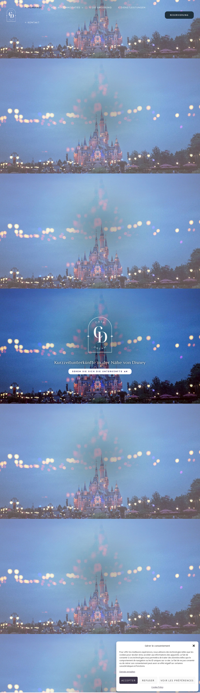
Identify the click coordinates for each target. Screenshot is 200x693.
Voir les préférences (177, 680)
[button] (193, 645)
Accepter (128, 680)
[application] (79, 9)
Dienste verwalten (127, 671)
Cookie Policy (157, 687)
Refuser (148, 680)
